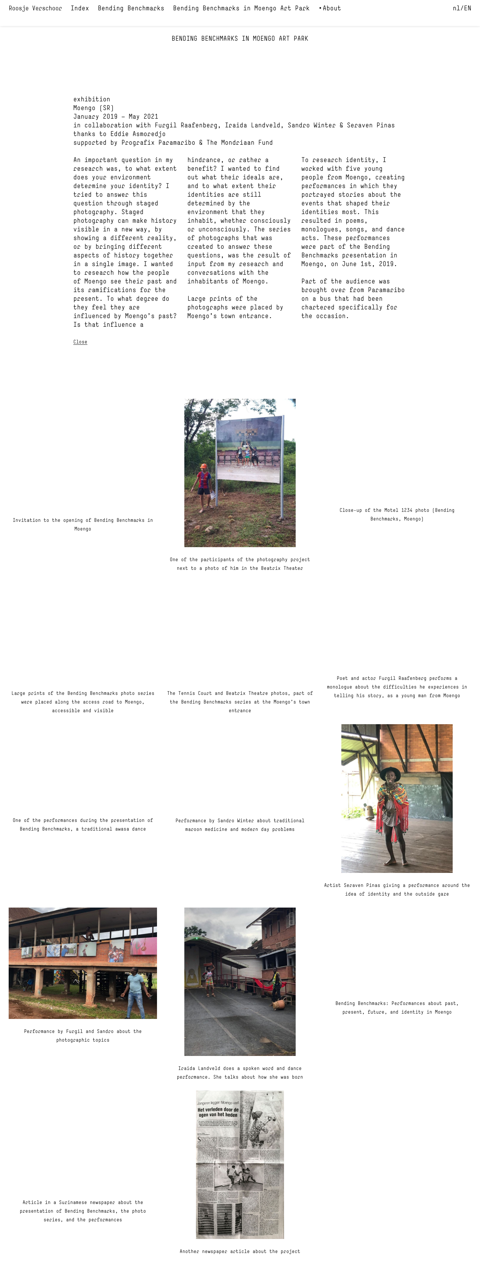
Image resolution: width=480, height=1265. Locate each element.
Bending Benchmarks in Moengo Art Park (241, 8)
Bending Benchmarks (131, 8)
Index (80, 8)
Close (80, 342)
